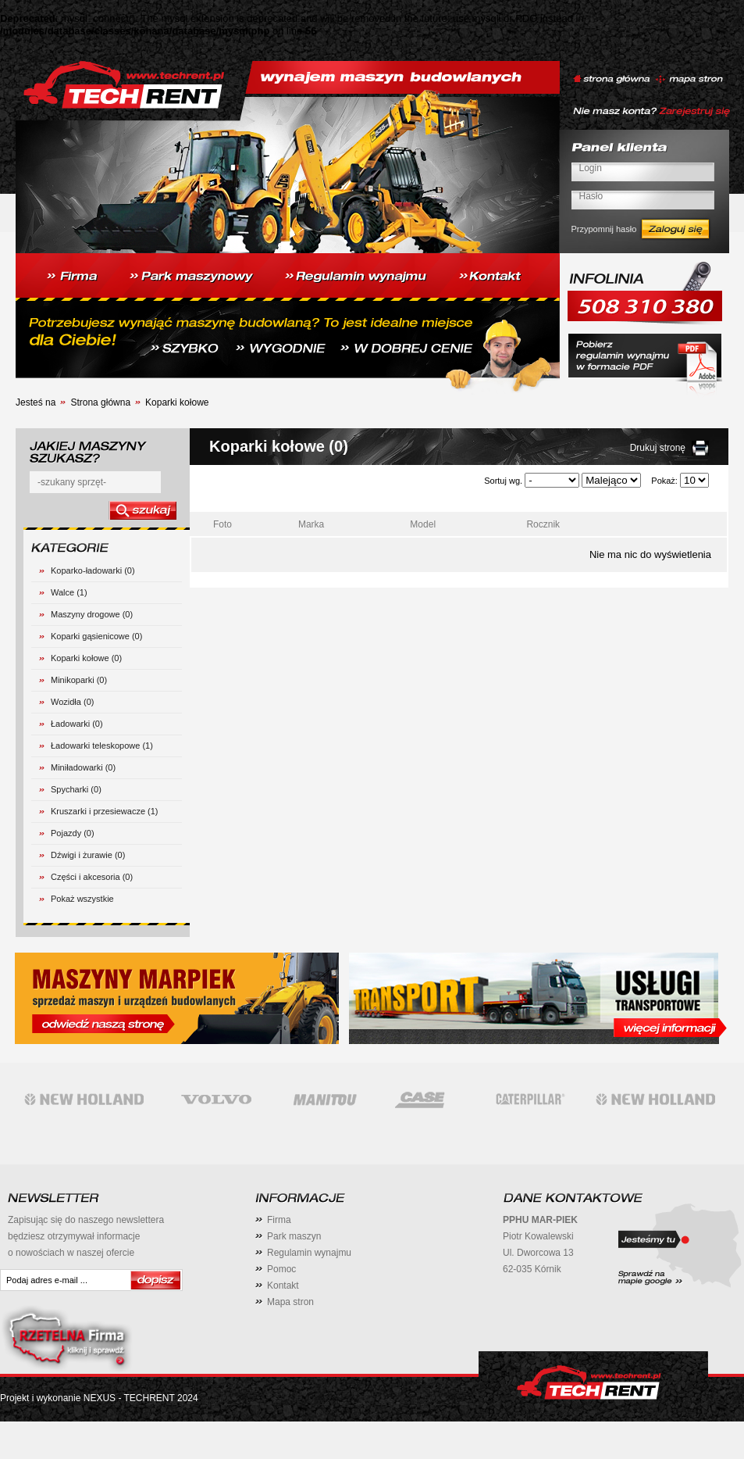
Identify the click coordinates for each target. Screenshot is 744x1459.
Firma (279, 1219)
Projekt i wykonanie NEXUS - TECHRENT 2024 (99, 1398)
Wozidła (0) (72, 701)
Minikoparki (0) (79, 680)
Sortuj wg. (503, 480)
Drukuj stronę (657, 447)
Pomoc (281, 1269)
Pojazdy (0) (72, 833)
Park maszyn (294, 1236)
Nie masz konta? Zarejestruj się (651, 112)
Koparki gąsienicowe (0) (96, 636)
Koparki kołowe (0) (86, 658)
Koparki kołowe (176, 402)
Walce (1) (69, 592)
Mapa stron (290, 1301)
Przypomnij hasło (604, 229)
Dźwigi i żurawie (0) (88, 855)
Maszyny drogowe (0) (92, 614)
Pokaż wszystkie (82, 898)
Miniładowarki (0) (83, 767)
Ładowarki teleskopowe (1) (102, 745)
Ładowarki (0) (77, 723)
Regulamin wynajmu (309, 1252)
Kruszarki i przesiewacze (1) (104, 811)
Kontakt (283, 1285)
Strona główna (100, 402)
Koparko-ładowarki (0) (93, 570)
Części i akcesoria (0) (92, 876)
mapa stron (688, 79)
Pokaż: (664, 480)
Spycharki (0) (76, 789)
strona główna (611, 79)
